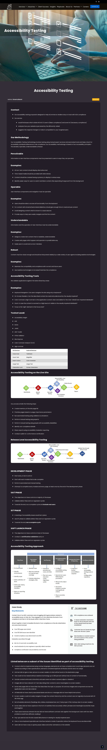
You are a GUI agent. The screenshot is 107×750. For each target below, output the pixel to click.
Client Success (43, 7)
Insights (53, 7)
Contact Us (95, 6)
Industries (31, 7)
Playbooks (60, 7)
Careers (86, 7)
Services (22, 7)
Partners (77, 7)
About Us (69, 7)
